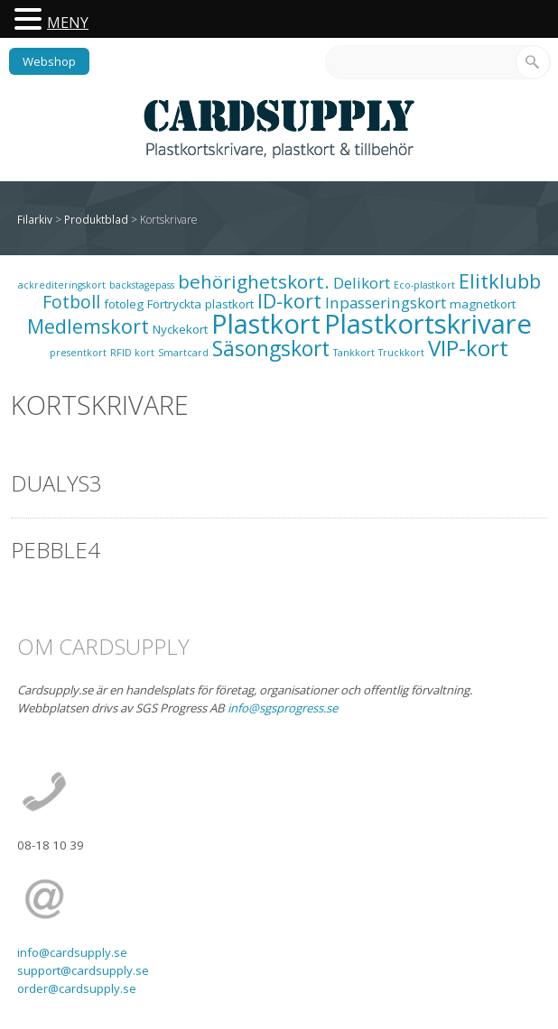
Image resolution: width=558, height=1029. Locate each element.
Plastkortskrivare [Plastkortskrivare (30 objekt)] (428, 324)
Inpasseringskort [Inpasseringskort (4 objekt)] (385, 302)
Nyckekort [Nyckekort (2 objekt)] (180, 329)
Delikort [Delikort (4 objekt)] (361, 282)
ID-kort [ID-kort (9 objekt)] (289, 301)
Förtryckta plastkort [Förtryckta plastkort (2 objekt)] (200, 304)
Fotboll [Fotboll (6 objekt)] (71, 301)
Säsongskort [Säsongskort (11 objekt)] (271, 349)
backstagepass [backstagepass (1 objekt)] (141, 285)
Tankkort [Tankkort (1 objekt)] (354, 352)
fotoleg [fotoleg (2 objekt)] (124, 304)
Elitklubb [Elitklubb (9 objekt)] (500, 281)
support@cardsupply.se (83, 970)
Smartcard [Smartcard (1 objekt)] (183, 352)
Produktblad (96, 219)
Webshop (49, 61)
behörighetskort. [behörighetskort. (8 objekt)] (254, 281)
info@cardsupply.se (72, 952)
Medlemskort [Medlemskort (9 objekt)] (88, 326)
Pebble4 (55, 550)
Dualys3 (56, 483)
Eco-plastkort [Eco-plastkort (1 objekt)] (424, 285)
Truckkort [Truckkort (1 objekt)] (401, 352)
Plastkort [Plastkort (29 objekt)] (266, 324)
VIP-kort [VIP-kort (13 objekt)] (468, 348)
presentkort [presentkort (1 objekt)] (78, 352)
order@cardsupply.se (76, 988)
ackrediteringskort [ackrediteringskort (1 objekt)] (62, 285)
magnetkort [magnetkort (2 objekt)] (483, 304)
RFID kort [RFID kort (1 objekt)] (132, 352)
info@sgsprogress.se (283, 708)
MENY (67, 22)
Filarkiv (34, 219)
